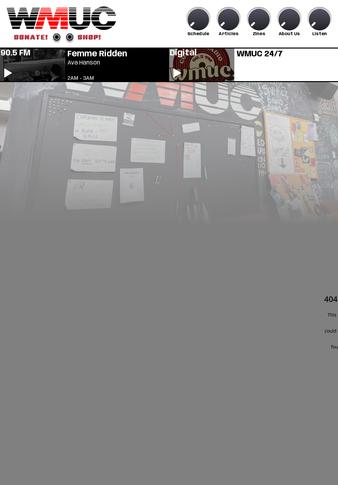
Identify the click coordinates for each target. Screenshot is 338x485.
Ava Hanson (83, 63)
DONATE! (31, 36)
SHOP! (90, 36)
